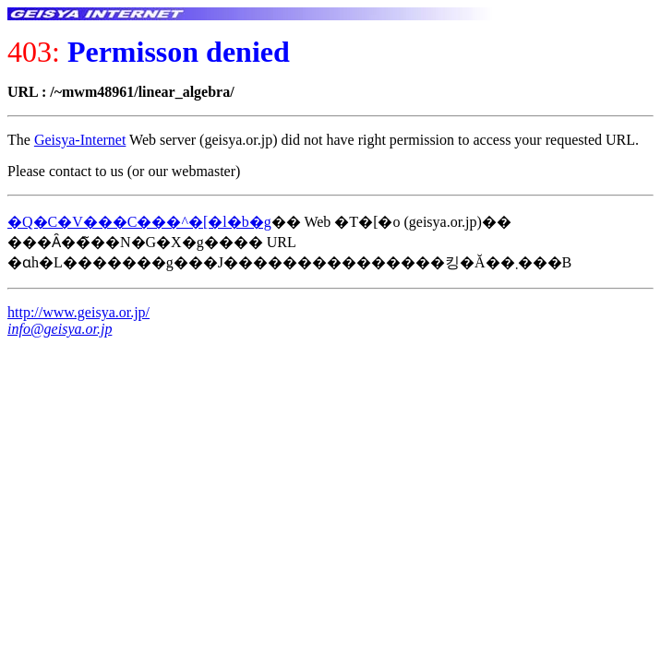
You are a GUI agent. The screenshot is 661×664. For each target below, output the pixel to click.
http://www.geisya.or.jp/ (78, 312)
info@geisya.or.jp (59, 329)
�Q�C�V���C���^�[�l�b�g (139, 222)
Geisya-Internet (80, 140)
